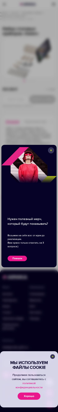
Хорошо (29, 396)
